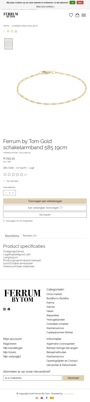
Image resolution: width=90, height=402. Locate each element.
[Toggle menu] (84, 15)
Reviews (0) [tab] (29, 235)
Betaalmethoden (56, 352)
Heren (50, 311)
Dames (51, 307)
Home (6, 25)
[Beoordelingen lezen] (13, 175)
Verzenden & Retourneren (61, 365)
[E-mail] (32, 378)
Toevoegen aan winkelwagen (45, 201)
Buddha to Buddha (58, 298)
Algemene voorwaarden (61, 343)
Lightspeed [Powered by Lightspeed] (68, 393)
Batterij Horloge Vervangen (62, 348)
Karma (50, 302)
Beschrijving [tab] (12, 235)
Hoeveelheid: (9, 187)
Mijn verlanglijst (12, 356)
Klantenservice (55, 328)
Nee (80, 3)
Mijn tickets (9, 352)
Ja (72, 3)
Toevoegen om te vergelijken (18, 221)
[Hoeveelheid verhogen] (13, 193)
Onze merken (54, 294)
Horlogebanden (56, 319)
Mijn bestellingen (13, 348)
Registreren (9, 343)
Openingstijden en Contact (62, 360)
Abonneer (73, 378)
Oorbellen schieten (57, 324)
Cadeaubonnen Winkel (60, 332)
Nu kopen (45, 214)
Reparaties (53, 315)
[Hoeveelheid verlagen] (6, 193)
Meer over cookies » (45, 6)
